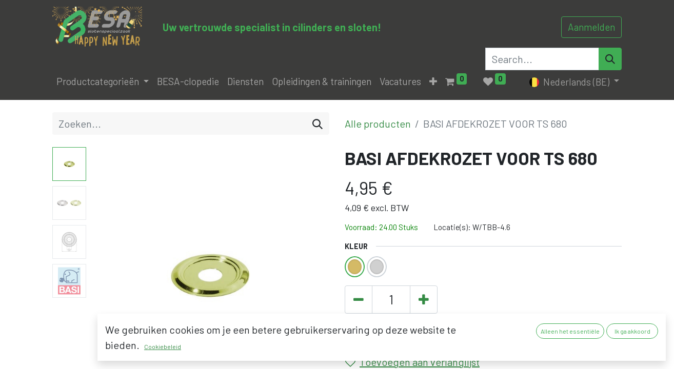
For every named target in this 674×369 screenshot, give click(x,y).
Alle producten (378, 123)
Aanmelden (591, 27)
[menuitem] (188, 81)
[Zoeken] (317, 123)
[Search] (610, 59)
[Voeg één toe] (424, 299)
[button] (433, 81)
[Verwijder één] (358, 299)
